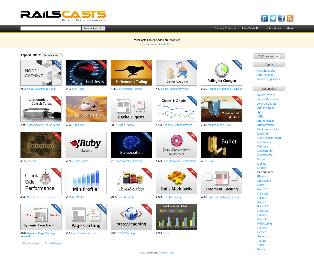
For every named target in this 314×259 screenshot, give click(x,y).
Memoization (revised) (130, 161)
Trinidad (31, 161)
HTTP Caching (126, 233)
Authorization (265, 125)
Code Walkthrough (269, 137)
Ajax (260, 112)
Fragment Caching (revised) (222, 197)
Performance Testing (129, 88)
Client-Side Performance (41, 197)
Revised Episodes (268, 79)
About (290, 28)
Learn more (149, 44)
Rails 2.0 (262, 189)
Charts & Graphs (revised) (178, 124)
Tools (260, 245)
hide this (166, 44)
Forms (261, 159)
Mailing (261, 163)
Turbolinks (78, 124)
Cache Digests (126, 124)
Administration (266, 108)
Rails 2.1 (262, 193)
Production (264, 180)
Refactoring (264, 223)
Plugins (262, 176)
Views (261, 249)
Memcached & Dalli (219, 124)
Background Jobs (268, 129)
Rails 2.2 (262, 197)
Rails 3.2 (262, 215)
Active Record (266, 95)
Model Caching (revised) (41, 88)
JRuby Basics (80, 161)
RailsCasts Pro (251, 28)
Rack (260, 185)
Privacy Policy (167, 252)
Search (261, 232)
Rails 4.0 (262, 219)
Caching (262, 133)
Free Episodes (266, 70)
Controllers (264, 142)
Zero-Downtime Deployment (179, 161)
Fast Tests (78, 88)
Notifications (273, 28)
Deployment (265, 150)
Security (262, 236)
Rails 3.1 (262, 210)
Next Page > (55, 243)
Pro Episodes (265, 74)
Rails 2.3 (262, 202)
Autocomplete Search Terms (43, 124)
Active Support (266, 103)
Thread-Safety (125, 197)
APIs (260, 116)
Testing (261, 240)
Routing (262, 227)
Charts (166, 233)
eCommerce (265, 155)
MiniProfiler (79, 197)
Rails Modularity (172, 197)
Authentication (266, 120)
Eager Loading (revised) (175, 88)
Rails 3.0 (262, 206)
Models (262, 167)
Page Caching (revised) (84, 233)
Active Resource (267, 99)
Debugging (264, 146)
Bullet (211, 161)
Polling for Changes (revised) (225, 88)
